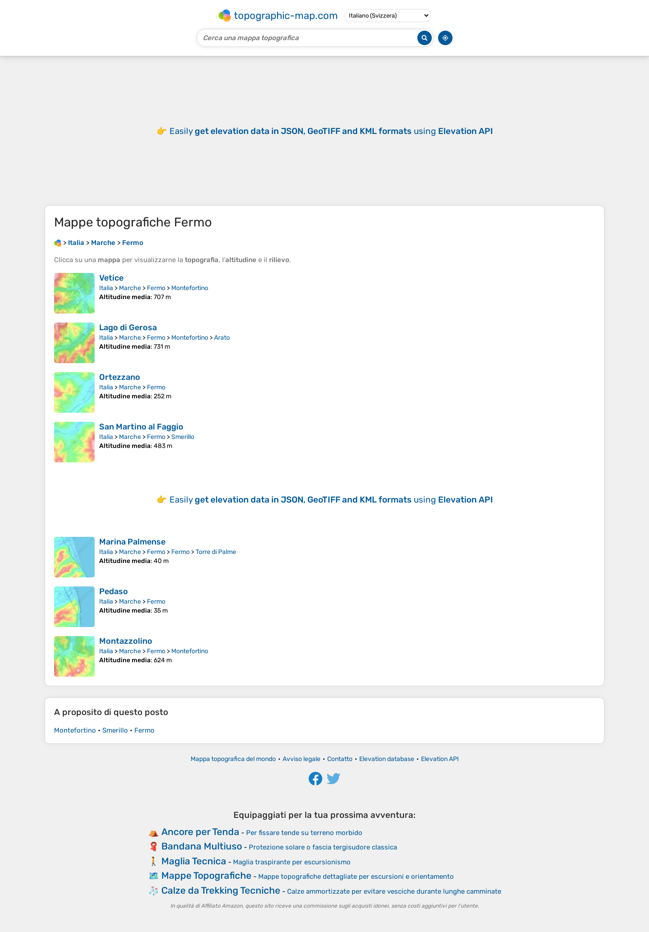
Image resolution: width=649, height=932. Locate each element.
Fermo (156, 288)
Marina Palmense (132, 542)
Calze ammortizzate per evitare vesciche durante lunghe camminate (394, 891)
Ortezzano (119, 377)
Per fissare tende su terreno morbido (304, 833)
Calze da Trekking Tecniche (220, 890)
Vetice (111, 278)
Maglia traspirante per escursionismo (292, 862)
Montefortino (189, 288)
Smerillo (182, 437)
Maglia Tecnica (193, 861)
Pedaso (113, 591)
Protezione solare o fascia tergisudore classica (323, 847)
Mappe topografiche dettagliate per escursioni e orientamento (356, 876)
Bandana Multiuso (201, 846)
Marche (130, 288)
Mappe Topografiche (206, 875)
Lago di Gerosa (128, 327)
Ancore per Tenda (200, 831)
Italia (106, 288)
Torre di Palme (216, 552)
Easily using (331, 131)
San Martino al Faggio (141, 427)
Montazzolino (125, 641)
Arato (222, 337)
